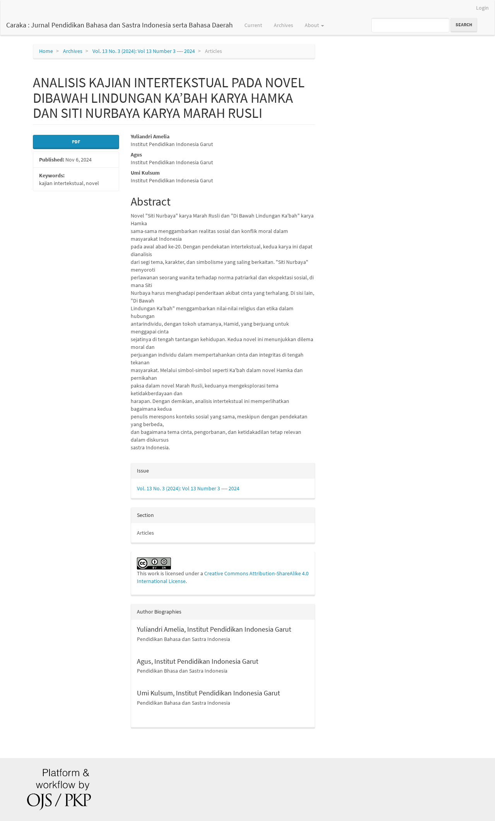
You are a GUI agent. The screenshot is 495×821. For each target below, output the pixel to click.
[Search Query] (410, 25)
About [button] (314, 25)
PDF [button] (76, 141)
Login (482, 7)
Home (46, 51)
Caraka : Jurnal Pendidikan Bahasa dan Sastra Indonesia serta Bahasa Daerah (119, 24)
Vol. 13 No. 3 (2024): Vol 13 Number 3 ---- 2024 (143, 51)
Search (464, 24)
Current (253, 25)
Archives (283, 25)
